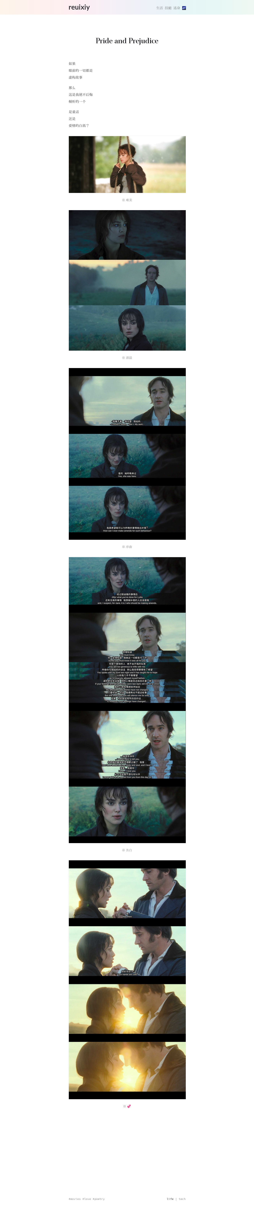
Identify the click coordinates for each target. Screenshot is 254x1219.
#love (86, 1199)
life (170, 1199)
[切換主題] (184, 8)
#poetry (99, 1199)
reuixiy (79, 7)
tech (182, 1199)
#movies (75, 1199)
